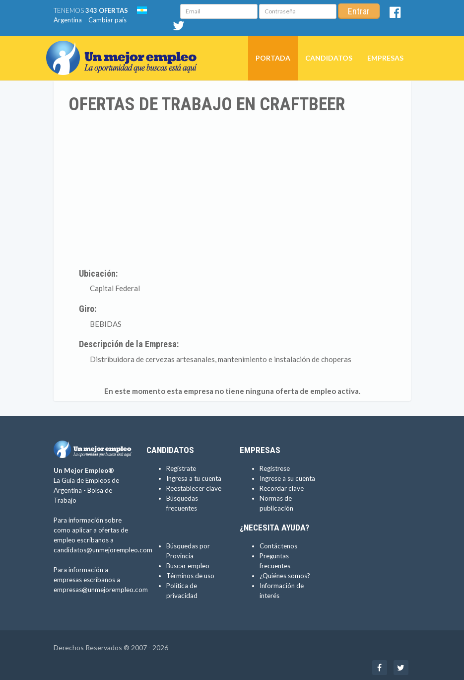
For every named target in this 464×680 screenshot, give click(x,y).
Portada (273, 58)
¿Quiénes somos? (285, 576)
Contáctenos (278, 546)
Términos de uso (190, 576)
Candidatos (328, 58)
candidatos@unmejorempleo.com (103, 550)
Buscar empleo (187, 566)
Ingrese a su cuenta (287, 478)
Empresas (385, 58)
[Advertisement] (232, 189)
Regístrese (275, 468)
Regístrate (181, 468)
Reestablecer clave (193, 488)
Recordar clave (282, 488)
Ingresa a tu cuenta (193, 478)
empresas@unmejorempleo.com (101, 590)
